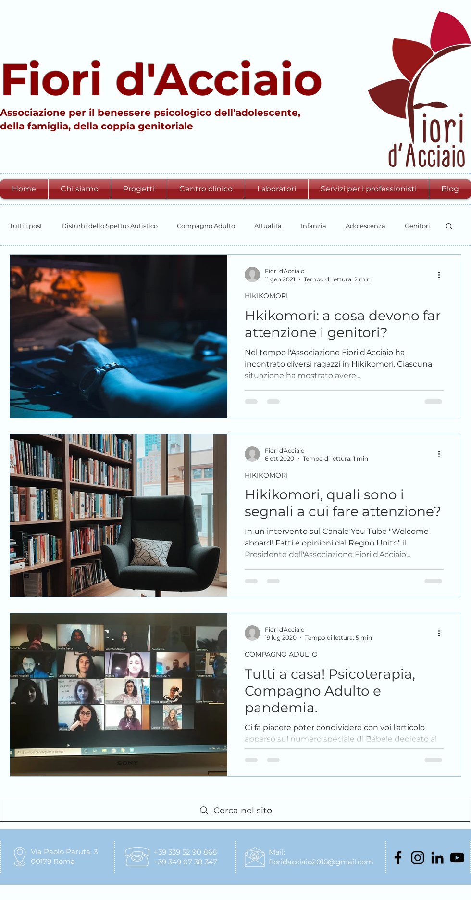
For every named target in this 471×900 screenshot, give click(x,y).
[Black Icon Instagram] (417, 857)
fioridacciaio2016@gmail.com (321, 861)
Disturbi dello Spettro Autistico (110, 225)
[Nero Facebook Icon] (398, 857)
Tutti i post (26, 225)
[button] (80, 189)
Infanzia (313, 225)
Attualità (268, 225)
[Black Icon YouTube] (457, 857)
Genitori (417, 225)
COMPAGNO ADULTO (281, 654)
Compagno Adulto (206, 225)
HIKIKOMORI (266, 296)
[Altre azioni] (442, 274)
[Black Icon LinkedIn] (437, 857)
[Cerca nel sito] (235, 811)
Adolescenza (365, 225)
